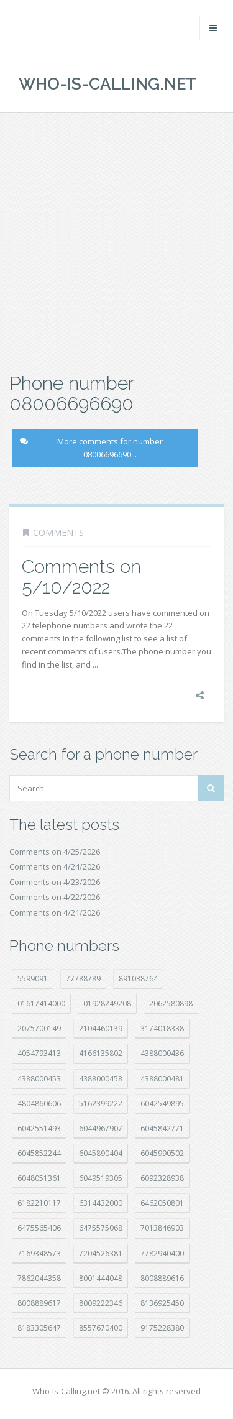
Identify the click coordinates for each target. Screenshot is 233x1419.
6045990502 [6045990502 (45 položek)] (162, 1153)
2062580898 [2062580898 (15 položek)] (171, 1003)
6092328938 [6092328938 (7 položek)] (162, 1178)
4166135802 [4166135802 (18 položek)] (100, 1053)
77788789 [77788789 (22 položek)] (83, 978)
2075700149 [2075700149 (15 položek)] (39, 1028)
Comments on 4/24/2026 (54, 866)
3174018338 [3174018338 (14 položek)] (162, 1028)
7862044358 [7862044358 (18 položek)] (39, 1278)
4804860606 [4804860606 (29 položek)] (39, 1103)
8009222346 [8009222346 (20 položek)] (100, 1303)
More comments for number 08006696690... (91, 448)
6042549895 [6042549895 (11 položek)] (162, 1103)
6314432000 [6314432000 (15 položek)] (100, 1203)
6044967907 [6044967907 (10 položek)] (100, 1128)
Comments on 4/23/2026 (54, 882)
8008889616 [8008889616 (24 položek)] (162, 1278)
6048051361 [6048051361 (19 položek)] (39, 1178)
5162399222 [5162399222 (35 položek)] (100, 1103)
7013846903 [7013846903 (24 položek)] (162, 1228)
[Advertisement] (116, 240)
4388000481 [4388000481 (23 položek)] (162, 1078)
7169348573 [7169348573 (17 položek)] (39, 1253)
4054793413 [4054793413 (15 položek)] (39, 1053)
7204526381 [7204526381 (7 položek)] (100, 1253)
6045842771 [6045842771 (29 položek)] (162, 1128)
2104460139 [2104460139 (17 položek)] (100, 1028)
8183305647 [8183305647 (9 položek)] (39, 1328)
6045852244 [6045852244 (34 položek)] (39, 1153)
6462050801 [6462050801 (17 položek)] (162, 1203)
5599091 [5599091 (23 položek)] (32, 978)
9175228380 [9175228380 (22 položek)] (162, 1328)
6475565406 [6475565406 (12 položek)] (39, 1228)
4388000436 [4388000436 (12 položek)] (162, 1053)
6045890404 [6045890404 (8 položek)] (100, 1153)
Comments (58, 532)
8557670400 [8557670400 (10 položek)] (100, 1328)
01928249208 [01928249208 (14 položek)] (107, 1003)
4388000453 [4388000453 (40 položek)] (39, 1078)
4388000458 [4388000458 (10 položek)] (100, 1078)
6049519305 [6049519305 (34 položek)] (100, 1178)
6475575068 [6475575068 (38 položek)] (100, 1228)
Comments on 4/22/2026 (54, 896)
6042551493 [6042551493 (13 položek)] (39, 1128)
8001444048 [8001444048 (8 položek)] (100, 1278)
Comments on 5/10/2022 (81, 577)
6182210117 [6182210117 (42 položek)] (39, 1203)
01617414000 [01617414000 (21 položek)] (41, 1003)
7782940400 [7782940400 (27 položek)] (162, 1253)
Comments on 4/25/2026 (54, 851)
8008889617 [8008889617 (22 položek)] (39, 1303)
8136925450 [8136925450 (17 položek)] (162, 1303)
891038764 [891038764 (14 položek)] (138, 978)
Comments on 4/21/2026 (54, 912)
